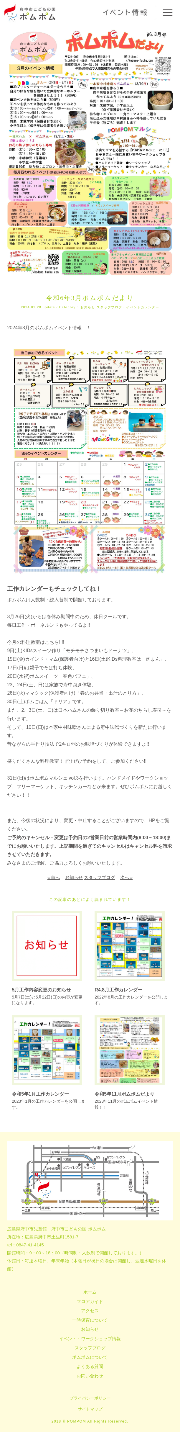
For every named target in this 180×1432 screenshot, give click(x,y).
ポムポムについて (90, 1357)
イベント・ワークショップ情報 (90, 1338)
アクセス (90, 1310)
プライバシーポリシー (90, 1398)
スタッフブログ (109, 307)
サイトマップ (90, 1409)
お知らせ (87, 307)
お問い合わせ (90, 1375)
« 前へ (53, 877)
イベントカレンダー (142, 307)
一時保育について (90, 1320)
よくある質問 (90, 1366)
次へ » (126, 877)
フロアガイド (90, 1301)
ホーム (90, 1291)
